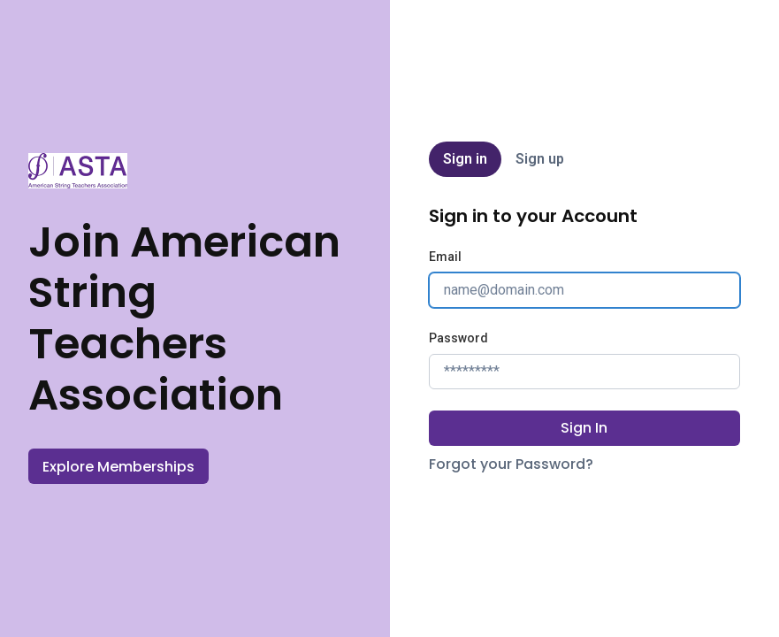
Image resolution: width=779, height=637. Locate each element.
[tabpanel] (584, 340)
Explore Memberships (118, 467)
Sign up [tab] (540, 158)
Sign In (584, 428)
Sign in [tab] (465, 158)
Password (458, 338)
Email (445, 256)
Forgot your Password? (511, 464)
